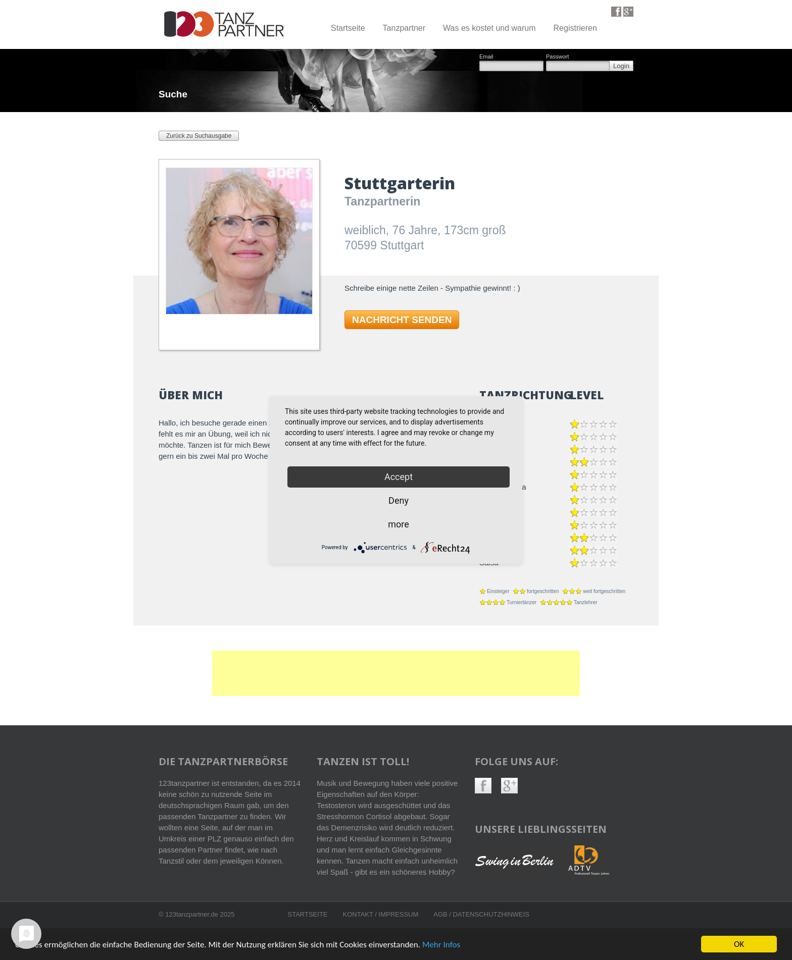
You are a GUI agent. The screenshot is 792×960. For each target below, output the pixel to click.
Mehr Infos (441, 945)
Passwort (557, 57)
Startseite (348, 28)
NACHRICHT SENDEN (402, 319)
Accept (398, 476)
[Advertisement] (396, 673)
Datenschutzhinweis (491, 914)
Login (621, 66)
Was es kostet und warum (489, 28)
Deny (398, 500)
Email (486, 57)
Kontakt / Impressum (381, 914)
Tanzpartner (404, 28)
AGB (441, 914)
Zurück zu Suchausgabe (198, 135)
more (398, 524)
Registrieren (575, 28)
